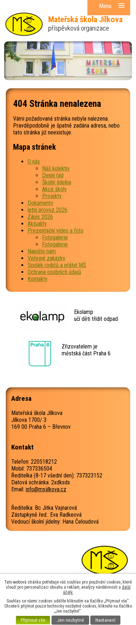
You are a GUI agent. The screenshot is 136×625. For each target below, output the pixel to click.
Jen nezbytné (70, 620)
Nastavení (105, 620)
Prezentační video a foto (55, 230)
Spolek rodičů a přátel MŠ (57, 265)
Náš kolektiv (56, 168)
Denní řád (52, 175)
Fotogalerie (55, 237)
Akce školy (54, 189)
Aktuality (37, 223)
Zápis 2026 (40, 216)
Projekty (52, 196)
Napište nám (42, 251)
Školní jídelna (56, 182)
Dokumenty (40, 202)
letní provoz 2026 (47, 209)
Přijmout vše (33, 620)
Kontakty (38, 278)
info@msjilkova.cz (46, 489)
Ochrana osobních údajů (54, 272)
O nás (34, 161)
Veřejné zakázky (46, 258)
